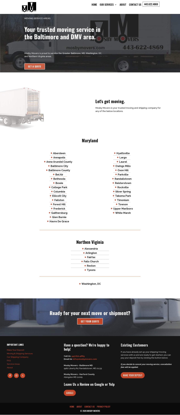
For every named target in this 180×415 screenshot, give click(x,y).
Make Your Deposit (15, 350)
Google (69, 393)
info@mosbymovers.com (85, 359)
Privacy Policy (103, 406)
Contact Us (135, 4)
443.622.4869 (151, 4)
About (123, 4)
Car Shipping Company (17, 357)
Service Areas (13, 364)
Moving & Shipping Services (20, 354)
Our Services (109, 4)
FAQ (9, 361)
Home (94, 4)
